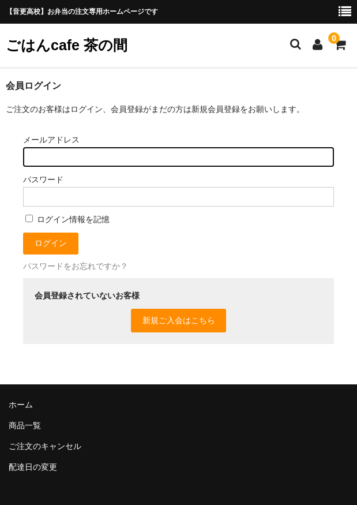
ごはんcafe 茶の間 (66, 45)
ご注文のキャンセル (45, 446)
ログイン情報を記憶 (67, 219)
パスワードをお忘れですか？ (75, 266)
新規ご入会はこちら (178, 320)
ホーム (21, 404)
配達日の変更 (33, 467)
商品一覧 (25, 425)
